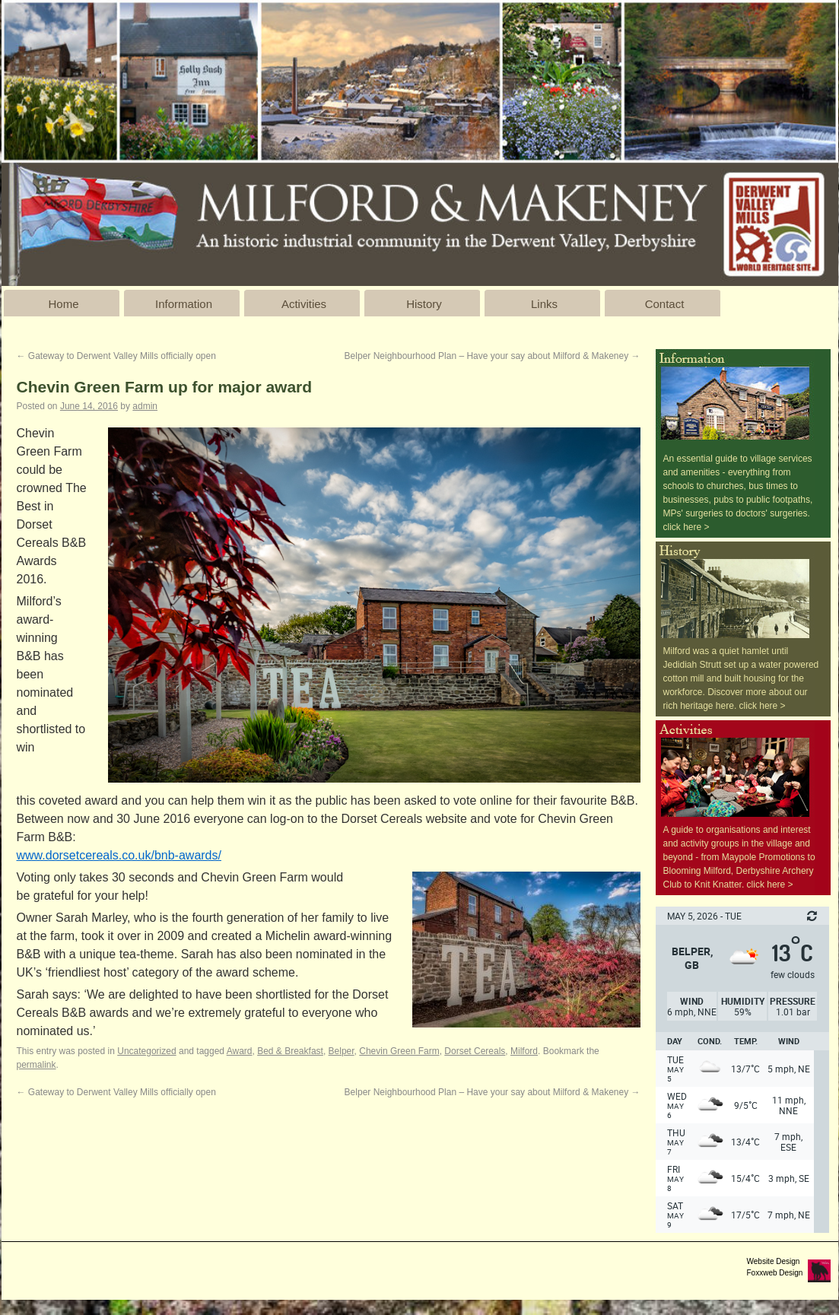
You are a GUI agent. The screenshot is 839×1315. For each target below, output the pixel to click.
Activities (303, 303)
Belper (341, 1051)
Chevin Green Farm (399, 1051)
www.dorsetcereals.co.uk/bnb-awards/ (119, 855)
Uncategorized (146, 1051)
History (424, 303)
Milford (524, 1051)
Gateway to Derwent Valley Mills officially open (116, 356)
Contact (665, 303)
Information (183, 303)
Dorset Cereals (474, 1051)
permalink (36, 1064)
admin (144, 406)
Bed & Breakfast (290, 1051)
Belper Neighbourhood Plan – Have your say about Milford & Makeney (492, 356)
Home (63, 303)
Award (240, 1051)
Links (544, 303)
